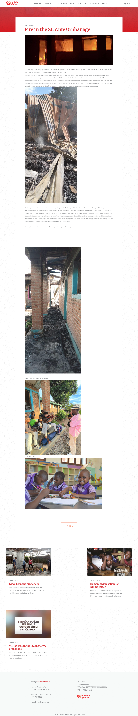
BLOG (104, 3)
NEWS (72, 3)
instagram (45, 702)
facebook (35, 702)
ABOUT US (38, 3)
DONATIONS (82, 3)
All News (69, 526)
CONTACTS (94, 3)
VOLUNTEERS (61, 3)
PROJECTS (49, 3)
